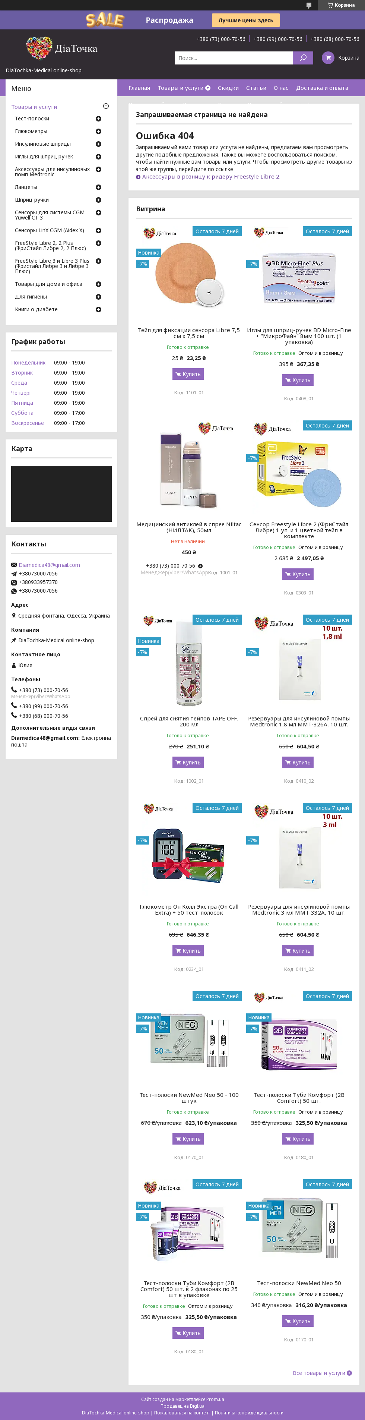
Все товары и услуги (319, 1373)
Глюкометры (31, 132)
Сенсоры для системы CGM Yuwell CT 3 (50, 215)
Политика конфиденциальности (249, 1413)
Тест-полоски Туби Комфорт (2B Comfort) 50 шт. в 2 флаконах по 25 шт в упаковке (189, 1289)
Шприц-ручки (32, 200)
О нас (281, 87)
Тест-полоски (32, 119)
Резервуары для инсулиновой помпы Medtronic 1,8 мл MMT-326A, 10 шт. (299, 721)
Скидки (228, 87)
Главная (139, 87)
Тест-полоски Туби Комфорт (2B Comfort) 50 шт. (299, 1098)
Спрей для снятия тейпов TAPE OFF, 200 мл (189, 721)
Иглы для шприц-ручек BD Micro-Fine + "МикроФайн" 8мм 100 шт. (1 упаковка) (299, 336)
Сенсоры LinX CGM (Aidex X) (49, 231)
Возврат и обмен (151, 104)
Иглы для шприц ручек (44, 157)
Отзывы (228, 104)
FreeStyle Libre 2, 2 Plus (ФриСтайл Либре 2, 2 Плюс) (50, 246)
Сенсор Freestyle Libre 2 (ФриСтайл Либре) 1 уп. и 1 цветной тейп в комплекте (299, 530)
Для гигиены (31, 297)
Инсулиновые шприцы (43, 144)
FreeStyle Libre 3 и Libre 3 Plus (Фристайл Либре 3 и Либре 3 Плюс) (52, 266)
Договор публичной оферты (286, 104)
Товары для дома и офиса (48, 284)
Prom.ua (215, 1399)
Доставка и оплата (322, 87)
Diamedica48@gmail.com (49, 565)
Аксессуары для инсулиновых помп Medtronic (52, 172)
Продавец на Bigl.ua (182, 1406)
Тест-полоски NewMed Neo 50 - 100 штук (189, 1098)
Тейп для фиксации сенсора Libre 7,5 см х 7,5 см (189, 333)
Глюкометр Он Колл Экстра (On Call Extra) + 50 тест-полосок (189, 909)
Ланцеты (26, 187)
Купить (191, 374)
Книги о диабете (36, 310)
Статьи (256, 87)
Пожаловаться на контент (182, 1413)
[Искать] (303, 57)
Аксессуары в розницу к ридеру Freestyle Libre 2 (210, 176)
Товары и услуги (180, 87)
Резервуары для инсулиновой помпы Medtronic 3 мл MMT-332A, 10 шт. (299, 909)
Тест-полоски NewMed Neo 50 (299, 1283)
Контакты (196, 104)
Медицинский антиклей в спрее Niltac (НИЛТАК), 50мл (188, 527)
